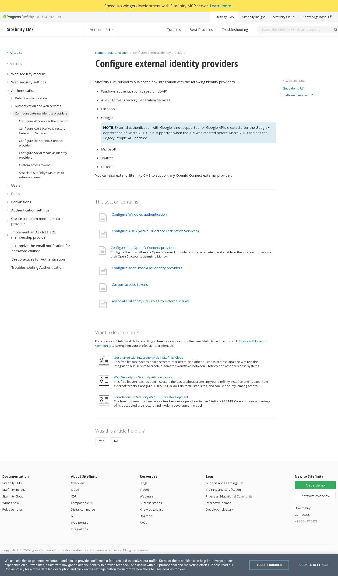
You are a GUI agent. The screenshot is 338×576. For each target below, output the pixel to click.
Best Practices (201, 29)
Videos (145, 489)
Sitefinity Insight (253, 17)
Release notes (12, 509)
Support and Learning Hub (224, 483)
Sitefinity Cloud (283, 17)
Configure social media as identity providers (147, 267)
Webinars (147, 496)
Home (99, 52)
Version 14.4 (102, 29)
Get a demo (293, 88)
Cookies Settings (313, 565)
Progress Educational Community (229, 496)
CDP (74, 496)
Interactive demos (218, 503)
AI (72, 516)
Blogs (144, 483)
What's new (10, 503)
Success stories (151, 503)
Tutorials (174, 29)
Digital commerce (83, 509)
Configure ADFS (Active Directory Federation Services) (155, 231)
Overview (77, 483)
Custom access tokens (130, 284)
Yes (101, 441)
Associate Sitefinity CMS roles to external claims (150, 301)
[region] (169, 565)
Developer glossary (220, 509)
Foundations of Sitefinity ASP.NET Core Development (151, 397)
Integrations (79, 529)
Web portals (79, 522)
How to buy (303, 508)
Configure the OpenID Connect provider (143, 247)
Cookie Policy (14, 569)
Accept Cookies (269, 565)
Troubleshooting (235, 29)
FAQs (143, 522)
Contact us (302, 514)
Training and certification (223, 489)
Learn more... (222, 5)
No (116, 441)
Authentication (118, 52)
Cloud (75, 489)
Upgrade (146, 516)
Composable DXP (83, 503)
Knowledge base (317, 17)
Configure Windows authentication (139, 214)
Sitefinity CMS (224, 17)
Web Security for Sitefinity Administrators (143, 377)
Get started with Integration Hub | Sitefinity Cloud (148, 357)
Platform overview (298, 95)
